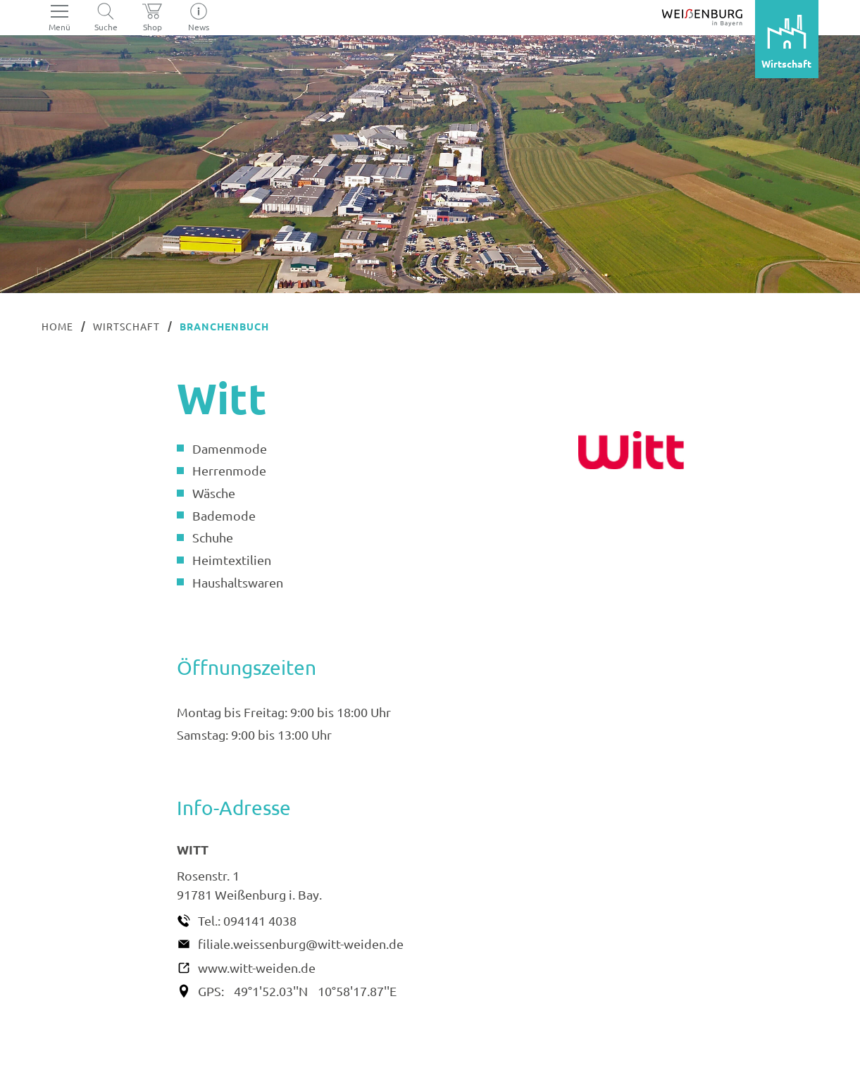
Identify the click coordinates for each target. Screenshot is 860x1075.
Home (57, 326)
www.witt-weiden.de (257, 967)
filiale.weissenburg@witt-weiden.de (301, 943)
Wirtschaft (126, 326)
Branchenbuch (224, 326)
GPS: (211, 990)
